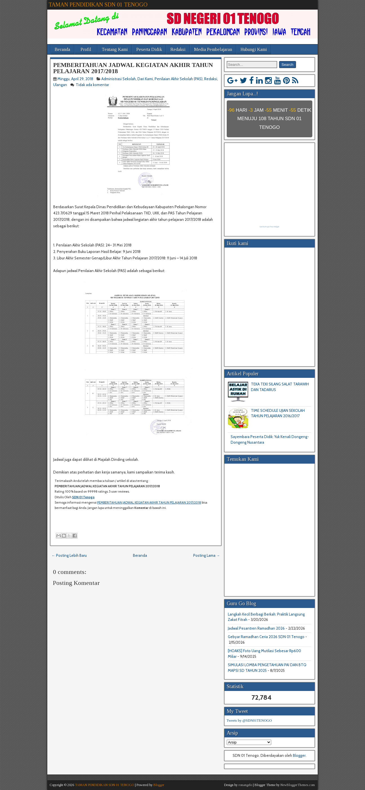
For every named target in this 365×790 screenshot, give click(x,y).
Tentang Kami (115, 49)
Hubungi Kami (254, 49)
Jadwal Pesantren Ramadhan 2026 (256, 628)
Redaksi (178, 49)
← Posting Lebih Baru (69, 555)
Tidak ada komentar (93, 84)
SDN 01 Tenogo (83, 497)
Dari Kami (145, 79)
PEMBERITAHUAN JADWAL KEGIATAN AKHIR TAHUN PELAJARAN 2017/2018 (133, 68)
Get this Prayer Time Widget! (269, 227)
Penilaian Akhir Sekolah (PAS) (178, 79)
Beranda (62, 49)
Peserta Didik (149, 49)
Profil (86, 49)
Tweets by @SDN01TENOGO (249, 720)
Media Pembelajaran (213, 49)
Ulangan (60, 84)
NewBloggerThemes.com (298, 785)
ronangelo (245, 785)
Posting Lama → (206, 555)
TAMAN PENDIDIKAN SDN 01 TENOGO (98, 4)
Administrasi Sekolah (118, 79)
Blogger (299, 755)
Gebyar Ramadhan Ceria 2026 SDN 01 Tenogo (266, 636)
